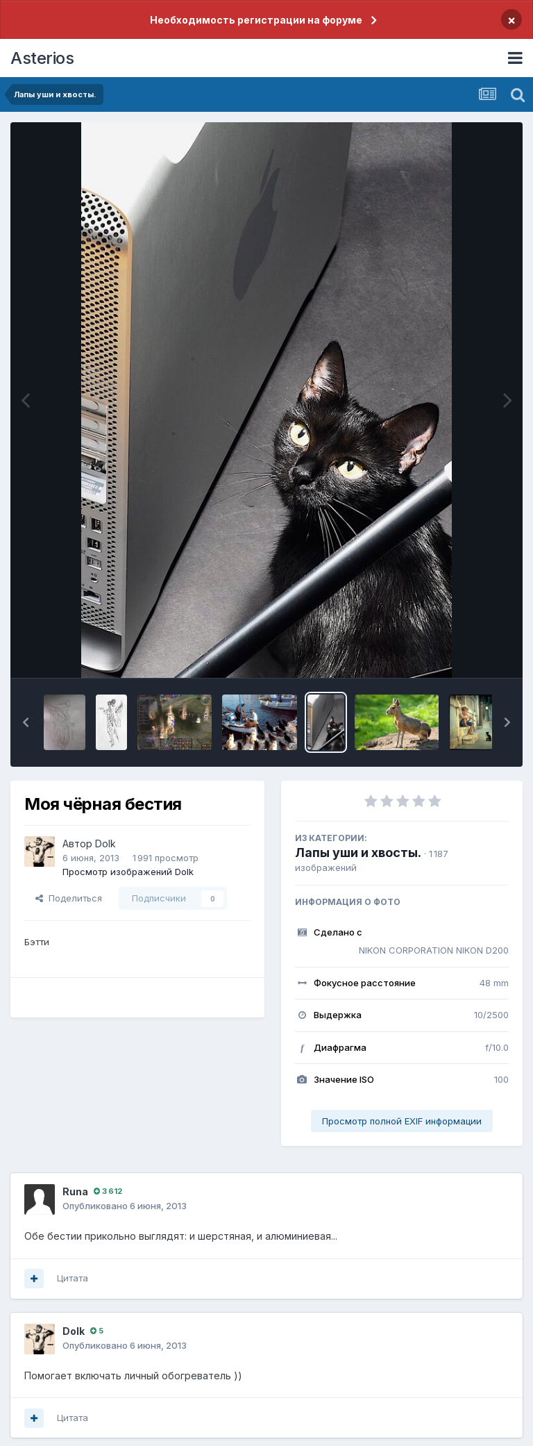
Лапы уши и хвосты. (358, 852)
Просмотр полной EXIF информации (402, 1121)
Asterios (42, 58)
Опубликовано (124, 1205)
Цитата (72, 1277)
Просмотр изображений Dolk (128, 871)
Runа (75, 1191)
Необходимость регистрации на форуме (256, 20)
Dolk (105, 843)
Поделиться (68, 898)
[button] (25, 722)
